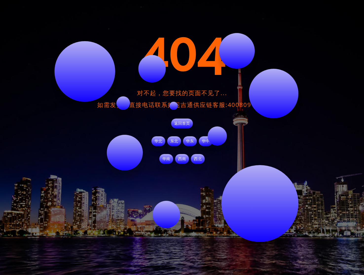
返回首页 (182, 123)
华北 (158, 141)
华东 (190, 141)
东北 (174, 141)
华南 (166, 159)
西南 (182, 159)
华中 (206, 141)
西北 (198, 159)
